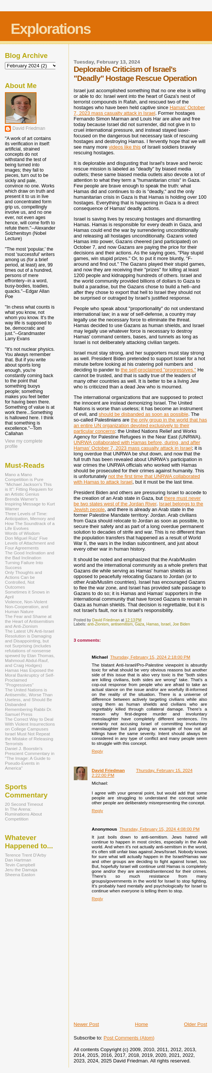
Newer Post (86, 1024)
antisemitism (122, 624)
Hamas (152, 624)
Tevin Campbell (20, 864)
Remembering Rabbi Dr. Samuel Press (28, 712)
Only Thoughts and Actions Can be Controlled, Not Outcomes (23, 579)
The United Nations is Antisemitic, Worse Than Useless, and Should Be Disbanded (29, 697)
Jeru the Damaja (21, 869)
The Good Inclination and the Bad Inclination (29, 555)
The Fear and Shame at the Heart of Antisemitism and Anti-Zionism (29, 621)
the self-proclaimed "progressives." (158, 370)
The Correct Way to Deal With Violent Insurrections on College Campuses (30, 724)
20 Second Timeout (24, 804)
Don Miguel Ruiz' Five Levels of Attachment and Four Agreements (30, 543)
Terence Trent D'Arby (25, 854)
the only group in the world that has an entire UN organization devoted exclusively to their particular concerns (140, 425)
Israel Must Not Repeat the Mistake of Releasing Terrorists (29, 738)
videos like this (125, 147)
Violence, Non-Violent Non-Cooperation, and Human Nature (26, 606)
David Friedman (108, 770)
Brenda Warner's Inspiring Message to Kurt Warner (30, 503)
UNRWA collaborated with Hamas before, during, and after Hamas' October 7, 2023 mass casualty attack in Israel (137, 445)
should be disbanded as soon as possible (143, 414)
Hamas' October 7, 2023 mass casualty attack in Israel (139, 110)
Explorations (50, 29)
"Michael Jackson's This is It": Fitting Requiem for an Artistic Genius (29, 489)
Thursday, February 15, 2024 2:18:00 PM (150, 656)
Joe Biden (181, 624)
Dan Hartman (18, 859)
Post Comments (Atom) (129, 1038)
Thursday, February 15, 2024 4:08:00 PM (159, 828)
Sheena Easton (20, 874)
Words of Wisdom (22, 533)
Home (141, 1024)
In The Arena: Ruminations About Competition (23, 814)
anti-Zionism (98, 624)
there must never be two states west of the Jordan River (137, 501)
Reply (97, 751)
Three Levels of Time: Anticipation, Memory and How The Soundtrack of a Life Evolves (30, 521)
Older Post (195, 1024)
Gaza (139, 624)
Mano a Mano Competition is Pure (24, 477)
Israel (165, 624)
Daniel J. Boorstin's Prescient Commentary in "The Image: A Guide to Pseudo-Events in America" (30, 758)
